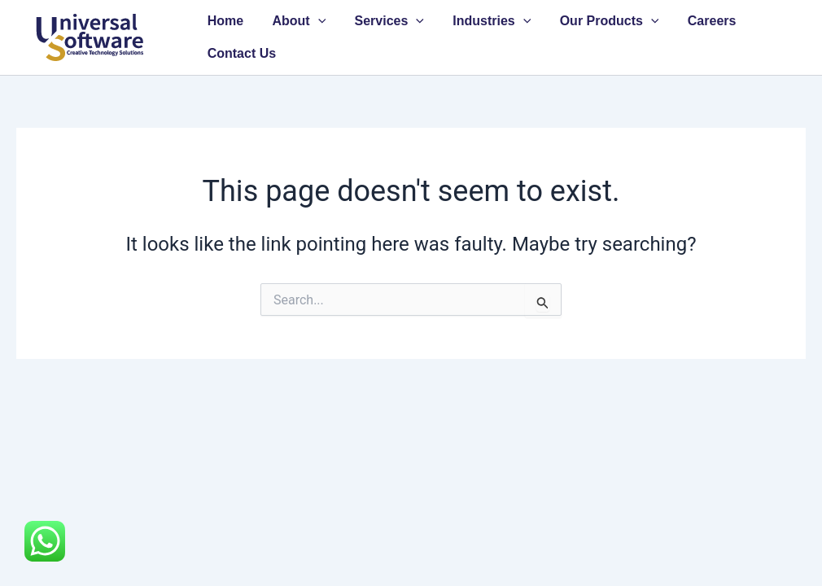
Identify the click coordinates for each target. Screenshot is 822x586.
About (294, 21)
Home (224, 21)
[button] (314, 21)
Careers (697, 21)
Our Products (597, 21)
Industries (483, 21)
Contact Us (240, 53)
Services (382, 21)
